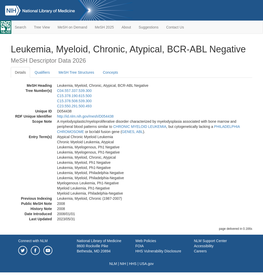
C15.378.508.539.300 (74, 101)
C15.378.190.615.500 (74, 96)
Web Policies (145, 241)
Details (20, 72)
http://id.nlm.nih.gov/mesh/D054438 (85, 116)
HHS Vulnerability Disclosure (158, 251)
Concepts (110, 72)
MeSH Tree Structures (76, 72)
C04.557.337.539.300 (74, 91)
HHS (133, 264)
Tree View (42, 27)
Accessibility (203, 246)
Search (20, 27)
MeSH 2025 (104, 27)
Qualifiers (42, 72)
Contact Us (175, 27)
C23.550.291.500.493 (74, 106)
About (126, 27)
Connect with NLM (33, 241)
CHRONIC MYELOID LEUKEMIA (139, 127)
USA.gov (146, 264)
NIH (123, 264)
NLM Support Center (210, 241)
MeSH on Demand (72, 27)
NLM (113, 264)
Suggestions (148, 27)
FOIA (139, 246)
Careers (200, 251)
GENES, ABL (132, 132)
